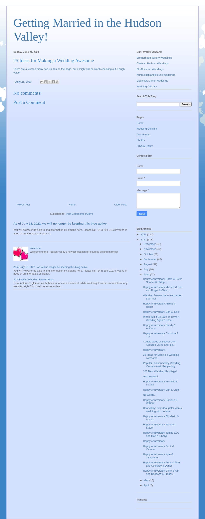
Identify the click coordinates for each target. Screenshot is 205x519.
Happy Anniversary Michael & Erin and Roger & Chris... (162, 289)
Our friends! (143, 134)
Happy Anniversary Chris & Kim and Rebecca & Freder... (161, 472)
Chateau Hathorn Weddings (153, 63)
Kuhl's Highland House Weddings (156, 74)
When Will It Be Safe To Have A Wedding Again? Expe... (161, 318)
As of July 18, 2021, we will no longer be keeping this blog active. (60, 223)
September (150, 259)
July (146, 269)
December (150, 243)
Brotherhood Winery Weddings (154, 57)
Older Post (120, 204)
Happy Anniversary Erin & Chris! (161, 389)
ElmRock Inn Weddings (150, 69)
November (150, 248)
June (147, 274)
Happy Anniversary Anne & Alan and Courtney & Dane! (161, 464)
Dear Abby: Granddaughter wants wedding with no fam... (162, 410)
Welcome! (35, 248)
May (146, 480)
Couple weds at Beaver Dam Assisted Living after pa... (159, 343)
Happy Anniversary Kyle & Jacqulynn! (158, 456)
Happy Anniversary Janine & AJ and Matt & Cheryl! (161, 434)
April (147, 485)
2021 (144, 234)
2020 (144, 239)
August (148, 264)
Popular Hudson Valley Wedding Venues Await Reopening (161, 365)
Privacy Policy (145, 145)
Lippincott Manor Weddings (152, 80)
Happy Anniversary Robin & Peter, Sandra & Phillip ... (162, 280)
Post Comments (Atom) (79, 213)
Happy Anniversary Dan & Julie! (161, 311)
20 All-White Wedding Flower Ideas (33, 279)
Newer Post (23, 204)
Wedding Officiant (147, 86)
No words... (149, 394)
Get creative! (150, 376)
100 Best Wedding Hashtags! (160, 371)
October (149, 254)
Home (72, 204)
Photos (141, 140)
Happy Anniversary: (154, 349)
